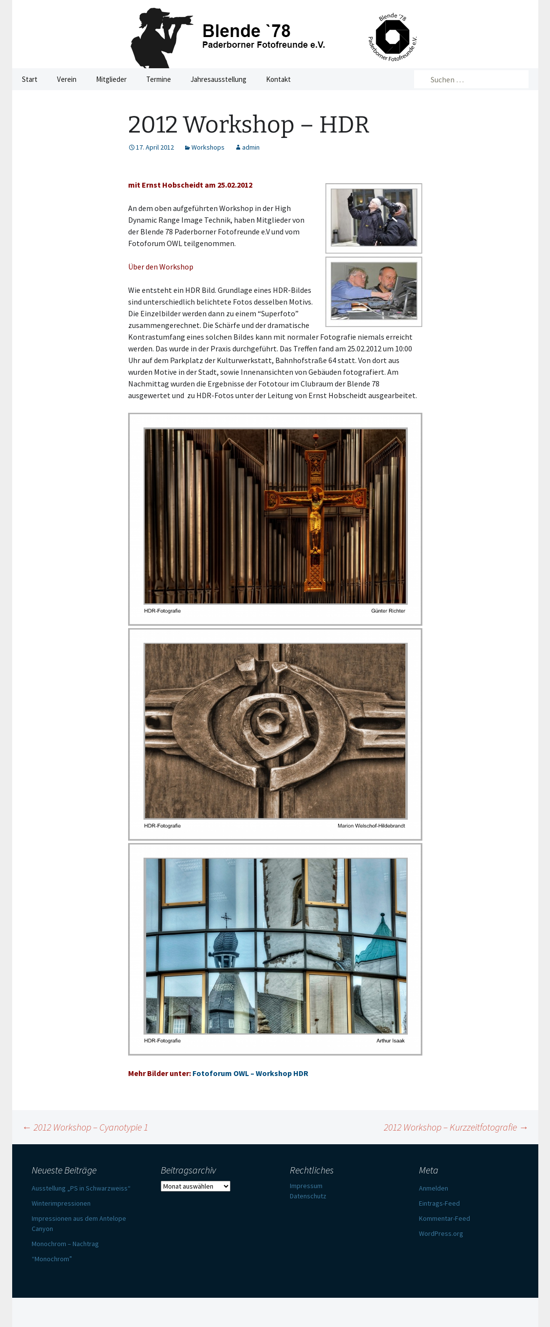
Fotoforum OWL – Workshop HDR (250, 1073)
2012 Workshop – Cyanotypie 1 (85, 1127)
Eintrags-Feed (439, 1203)
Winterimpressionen (61, 1203)
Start (30, 79)
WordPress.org (441, 1233)
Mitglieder (111, 79)
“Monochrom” (52, 1258)
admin (251, 147)
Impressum (306, 1185)
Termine (158, 79)
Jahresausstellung (218, 79)
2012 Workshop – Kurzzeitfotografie (456, 1127)
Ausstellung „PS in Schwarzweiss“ (81, 1188)
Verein (66, 79)
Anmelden (433, 1188)
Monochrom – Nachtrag (65, 1243)
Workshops (208, 147)
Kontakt (278, 79)
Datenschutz (308, 1196)
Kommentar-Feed (444, 1218)
